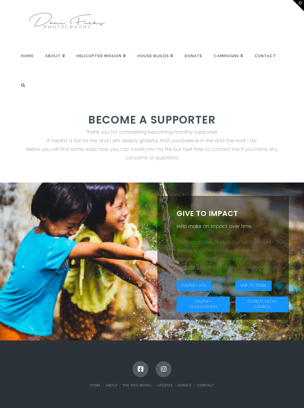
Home (95, 385)
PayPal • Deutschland (203, 304)
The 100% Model (137, 385)
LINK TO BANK (253, 285)
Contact (205, 385)
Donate (185, 385)
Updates (164, 385)
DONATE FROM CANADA (262, 304)
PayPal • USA (194, 285)
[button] (298, 5)
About (112, 385)
